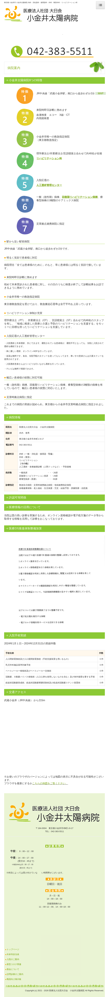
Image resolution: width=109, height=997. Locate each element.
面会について (13, 969)
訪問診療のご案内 (15, 974)
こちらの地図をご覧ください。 (50, 783)
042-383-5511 (57, 831)
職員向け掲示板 (14, 979)
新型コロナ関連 (14, 964)
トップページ (13, 949)
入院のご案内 (13, 959)
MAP (100, 93)
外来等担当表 (13, 954)
